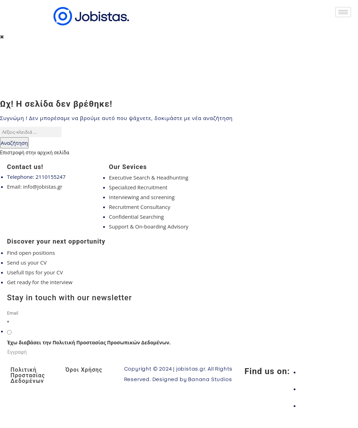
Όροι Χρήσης (83, 369)
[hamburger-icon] (343, 12)
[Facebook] (324, 372)
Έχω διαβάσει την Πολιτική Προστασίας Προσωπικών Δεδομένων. (89, 342)
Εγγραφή (17, 352)
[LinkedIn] (324, 406)
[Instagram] (324, 389)
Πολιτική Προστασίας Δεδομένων (27, 375)
